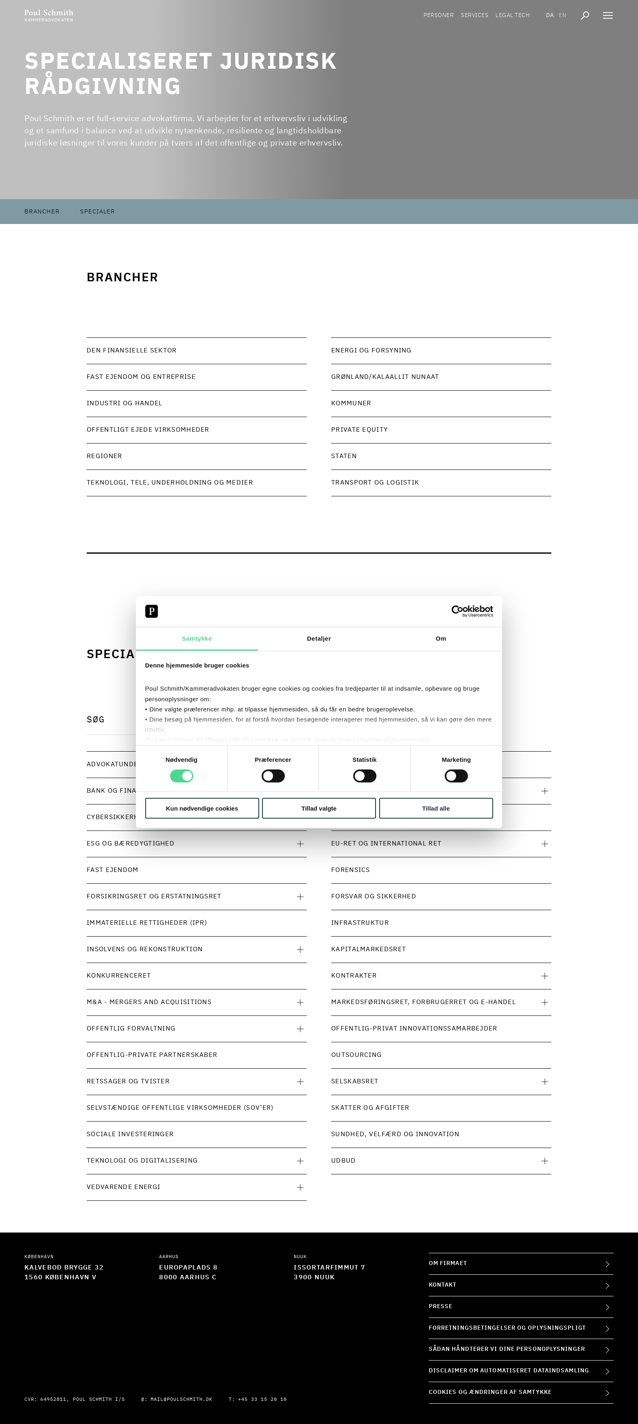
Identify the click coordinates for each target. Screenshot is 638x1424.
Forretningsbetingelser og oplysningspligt (507, 1328)
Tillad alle (436, 808)
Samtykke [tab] (197, 638)
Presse (441, 1306)
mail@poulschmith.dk (181, 1399)
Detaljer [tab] (319, 638)
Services (474, 16)
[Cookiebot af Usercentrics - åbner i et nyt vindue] (457, 611)
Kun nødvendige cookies (202, 808)
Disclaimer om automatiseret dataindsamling (509, 1371)
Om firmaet (448, 1263)
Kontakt (443, 1285)
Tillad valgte (319, 808)
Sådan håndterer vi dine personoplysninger (507, 1349)
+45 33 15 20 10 (262, 1399)
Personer (439, 16)
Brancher (42, 212)
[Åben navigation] (608, 16)
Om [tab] (441, 638)
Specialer (97, 212)
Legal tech (513, 16)
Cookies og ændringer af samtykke (490, 1392)
